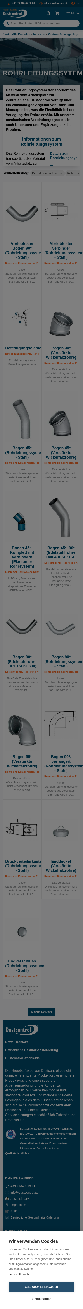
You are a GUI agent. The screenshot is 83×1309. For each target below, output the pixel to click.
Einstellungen (41, 1298)
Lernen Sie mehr (19, 1274)
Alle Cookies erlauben (41, 1287)
